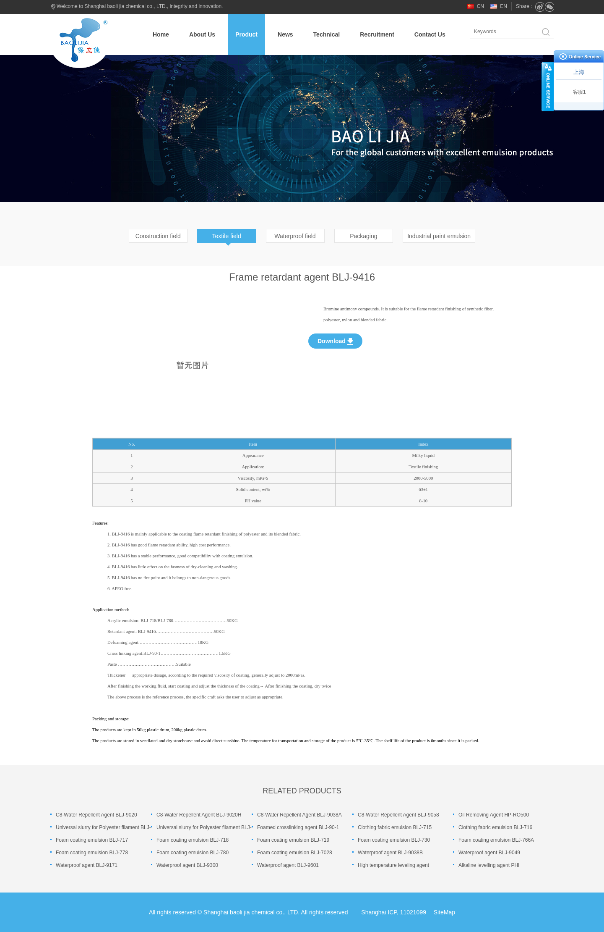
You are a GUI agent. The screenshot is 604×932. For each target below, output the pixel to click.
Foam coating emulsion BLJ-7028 (294, 853)
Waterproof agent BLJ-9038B (390, 853)
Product (246, 34)
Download (335, 341)
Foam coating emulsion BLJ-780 (192, 853)
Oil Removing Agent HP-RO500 (493, 815)
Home (161, 34)
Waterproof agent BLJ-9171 (86, 865)
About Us (202, 34)
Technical (326, 34)
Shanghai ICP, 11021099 (393, 912)
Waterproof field (294, 236)
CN (480, 6)
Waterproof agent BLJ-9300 (187, 865)
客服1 (579, 92)
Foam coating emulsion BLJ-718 (192, 840)
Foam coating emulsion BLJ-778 (92, 853)
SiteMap (444, 912)
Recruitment (377, 34)
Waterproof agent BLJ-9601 (288, 865)
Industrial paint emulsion (439, 236)
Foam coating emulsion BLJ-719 (293, 840)
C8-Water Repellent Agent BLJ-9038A (299, 815)
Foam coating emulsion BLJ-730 (394, 840)
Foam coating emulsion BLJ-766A (496, 840)
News (285, 34)
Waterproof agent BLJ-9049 (489, 853)
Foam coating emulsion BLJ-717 (92, 840)
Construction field (158, 236)
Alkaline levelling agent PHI (488, 865)
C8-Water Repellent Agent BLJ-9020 (96, 815)
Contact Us (429, 34)
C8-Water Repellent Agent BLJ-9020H (198, 815)
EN (503, 6)
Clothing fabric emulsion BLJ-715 (395, 827)
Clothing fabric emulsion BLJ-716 (495, 827)
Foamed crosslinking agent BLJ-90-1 (298, 827)
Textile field (226, 236)
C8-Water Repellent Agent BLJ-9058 (398, 815)
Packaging (363, 236)
